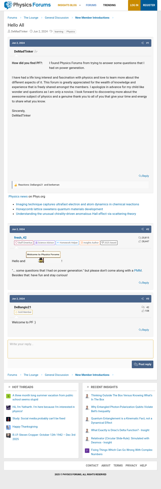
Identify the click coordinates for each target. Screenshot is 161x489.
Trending (109, 5)
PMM (138, 270)
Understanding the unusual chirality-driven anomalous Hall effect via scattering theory (76, 214)
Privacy (131, 465)
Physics (70, 31)
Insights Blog (67, 5)
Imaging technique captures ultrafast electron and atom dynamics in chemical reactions (77, 204)
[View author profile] (90, 242)
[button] (80, 5)
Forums (91, 5)
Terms (118, 465)
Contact (92, 465)
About (106, 465)
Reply (145, 176)
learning (59, 31)
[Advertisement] (80, 145)
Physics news (18, 196)
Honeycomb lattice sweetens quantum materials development (59, 209)
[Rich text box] (80, 349)
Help (143, 465)
